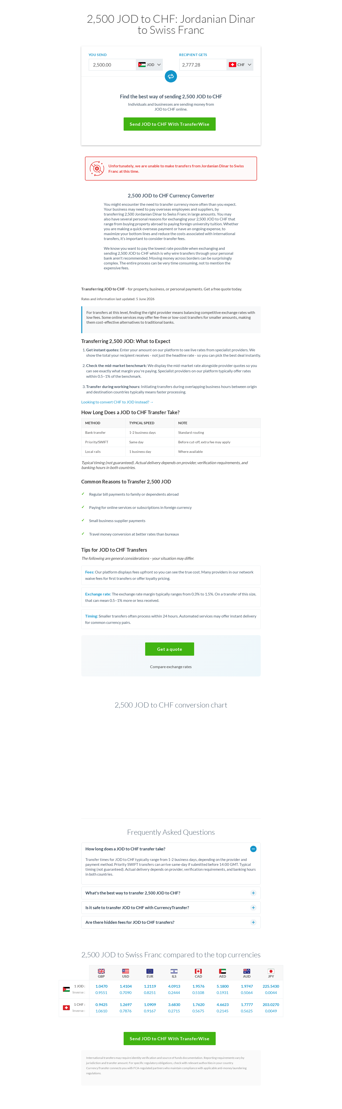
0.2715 (174, 1010)
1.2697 (126, 1004)
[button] (169, 649)
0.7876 (125, 1010)
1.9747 (247, 986)
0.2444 (174, 992)
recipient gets (193, 55)
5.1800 (223, 986)
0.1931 (222, 992)
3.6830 (174, 1004)
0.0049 (271, 1010)
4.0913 (174, 986)
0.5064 (247, 992)
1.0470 (101, 986)
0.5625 (247, 1010)
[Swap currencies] (171, 76)
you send (97, 55)
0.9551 (101, 992)
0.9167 (150, 1010)
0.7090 (125, 992)
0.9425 (101, 1004)
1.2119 (150, 986)
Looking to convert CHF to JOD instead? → (117, 402)
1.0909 (150, 1004)
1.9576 (198, 986)
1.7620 (198, 1004)
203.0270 (271, 1004)
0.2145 (222, 1010)
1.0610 (101, 1010)
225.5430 (271, 986)
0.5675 (198, 1010)
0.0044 (271, 992)
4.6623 (223, 1004)
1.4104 (126, 986)
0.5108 (198, 992)
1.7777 (247, 1004)
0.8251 (150, 992)
